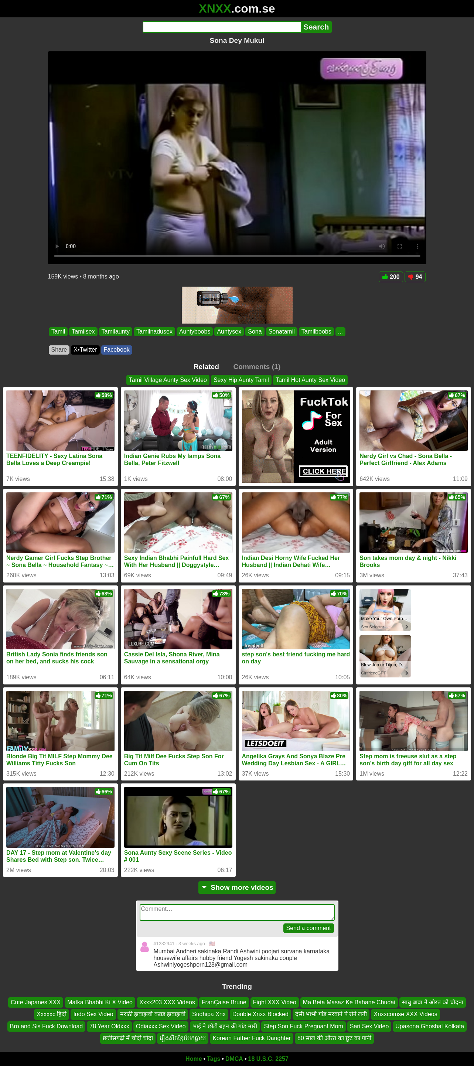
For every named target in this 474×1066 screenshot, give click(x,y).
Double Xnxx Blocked (260, 1014)
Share (59, 349)
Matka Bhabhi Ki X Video (100, 1002)
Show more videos (237, 887)
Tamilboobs (316, 331)
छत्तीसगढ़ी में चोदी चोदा (128, 1038)
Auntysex (229, 331)
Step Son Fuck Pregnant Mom (303, 1026)
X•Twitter (85, 349)
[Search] (222, 27)
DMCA (234, 1059)
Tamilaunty (115, 331)
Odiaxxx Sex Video (161, 1026)
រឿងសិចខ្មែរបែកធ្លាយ (183, 1038)
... (340, 331)
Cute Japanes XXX (36, 1002)
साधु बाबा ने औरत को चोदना (432, 1002)
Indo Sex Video (93, 1014)
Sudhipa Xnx (209, 1014)
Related (206, 366)
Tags (213, 1059)
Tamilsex (83, 331)
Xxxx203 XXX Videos (167, 1002)
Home (193, 1059)
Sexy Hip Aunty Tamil (241, 380)
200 (391, 277)
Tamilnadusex (154, 331)
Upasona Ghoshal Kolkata (429, 1026)
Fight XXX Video (274, 1002)
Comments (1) (256, 366)
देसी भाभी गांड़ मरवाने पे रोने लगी (331, 1014)
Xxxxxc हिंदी (52, 1014)
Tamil (58, 331)
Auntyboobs (194, 331)
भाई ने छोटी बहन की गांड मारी (225, 1026)
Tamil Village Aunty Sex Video (168, 380)
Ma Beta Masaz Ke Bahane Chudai (349, 1002)
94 (415, 277)
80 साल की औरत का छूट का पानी (334, 1038)
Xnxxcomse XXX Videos (405, 1014)
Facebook (117, 349)
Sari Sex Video (369, 1026)
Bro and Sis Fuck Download (46, 1026)
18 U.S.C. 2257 (268, 1059)
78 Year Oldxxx (109, 1026)
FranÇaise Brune (224, 1002)
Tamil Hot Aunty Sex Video (310, 380)
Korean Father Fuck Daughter (251, 1038)
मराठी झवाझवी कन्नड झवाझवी (152, 1014)
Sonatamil (281, 331)
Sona (255, 331)
